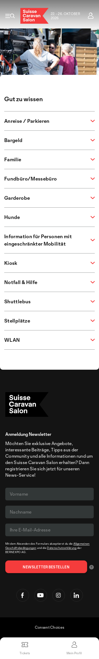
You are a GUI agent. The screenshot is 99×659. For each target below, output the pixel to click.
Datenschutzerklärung (61, 548)
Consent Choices (49, 627)
